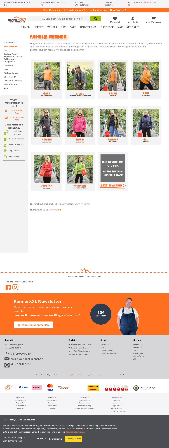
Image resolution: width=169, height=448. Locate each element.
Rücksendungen (11, 73)
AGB (6, 88)
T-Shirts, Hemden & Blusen (84, 408)
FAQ (6, 50)
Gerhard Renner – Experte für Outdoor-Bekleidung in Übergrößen (13, 58)
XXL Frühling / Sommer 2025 (116, 411)
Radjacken (20, 408)
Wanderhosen (52, 406)
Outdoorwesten (84, 403)
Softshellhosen (52, 400)
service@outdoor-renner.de (23, 359)
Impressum (9, 65)
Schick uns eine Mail (17, 118)
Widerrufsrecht (10, 84)
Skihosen (52, 408)
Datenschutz (9, 42)
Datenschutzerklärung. (75, 432)
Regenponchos (116, 403)
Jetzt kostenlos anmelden (33, 324)
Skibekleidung (84, 397)
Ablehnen (41, 438)
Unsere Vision (10, 77)
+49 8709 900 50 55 (17, 353)
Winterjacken (20, 397)
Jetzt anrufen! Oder (17, 111)
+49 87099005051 (20, 364)
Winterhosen (52, 397)
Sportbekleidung (84, 400)
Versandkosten (78, 375)
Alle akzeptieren (73, 438)
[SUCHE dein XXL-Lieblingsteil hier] (64, 18)
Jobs (6, 69)
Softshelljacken (20, 400)
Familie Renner (11, 46)
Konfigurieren (55, 439)
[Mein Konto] (133, 17)
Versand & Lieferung (13, 80)
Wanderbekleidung (84, 406)
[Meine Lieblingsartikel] (115, 17)
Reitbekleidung (116, 408)
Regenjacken (20, 403)
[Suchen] (95, 18)
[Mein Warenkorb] (154, 17)
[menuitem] (64, 18)
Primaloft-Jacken (116, 397)
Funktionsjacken (20, 406)
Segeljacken (116, 406)
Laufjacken (116, 400)
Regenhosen (52, 403)
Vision (57, 209)
